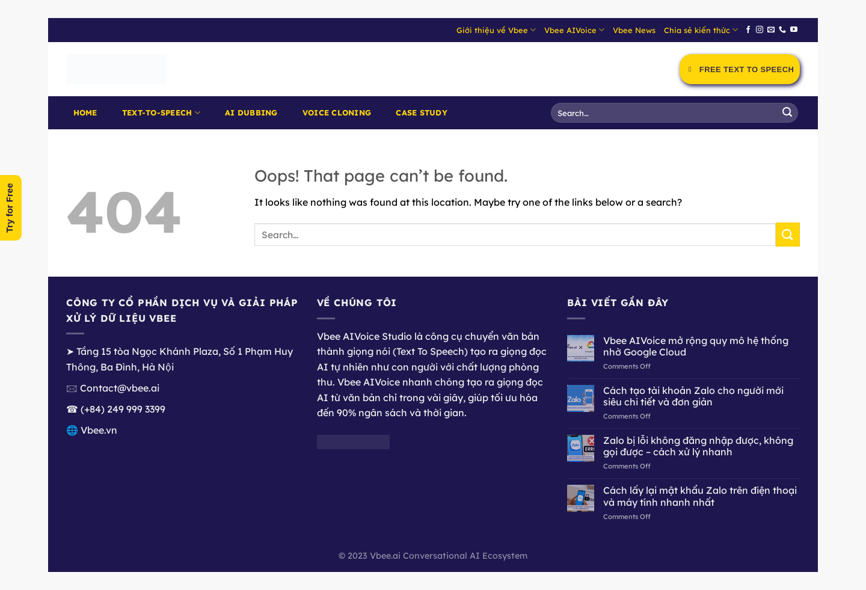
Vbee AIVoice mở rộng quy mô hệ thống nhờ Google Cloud (695, 346)
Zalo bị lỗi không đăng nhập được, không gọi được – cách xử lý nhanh (698, 446)
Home (85, 112)
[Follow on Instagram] (759, 30)
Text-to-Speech (161, 112)
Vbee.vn (99, 430)
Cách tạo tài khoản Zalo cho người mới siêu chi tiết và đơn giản (693, 396)
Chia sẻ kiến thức (701, 29)
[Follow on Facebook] (748, 30)
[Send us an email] (771, 30)
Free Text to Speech (740, 69)
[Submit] (787, 113)
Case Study (421, 112)
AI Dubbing (251, 112)
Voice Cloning (336, 112)
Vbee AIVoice (574, 29)
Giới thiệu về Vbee (496, 29)
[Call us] (782, 30)
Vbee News (634, 30)
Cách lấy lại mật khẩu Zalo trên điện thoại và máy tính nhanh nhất (700, 496)
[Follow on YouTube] (793, 30)
